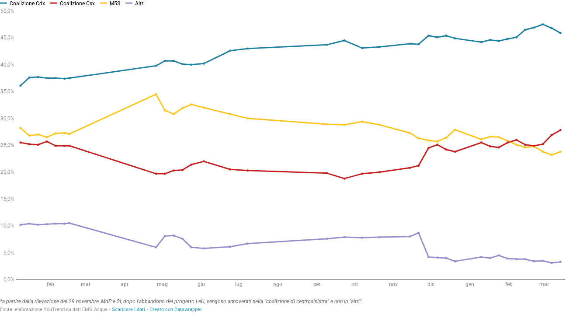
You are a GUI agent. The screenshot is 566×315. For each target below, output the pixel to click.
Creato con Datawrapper (175, 309)
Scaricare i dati (128, 309)
